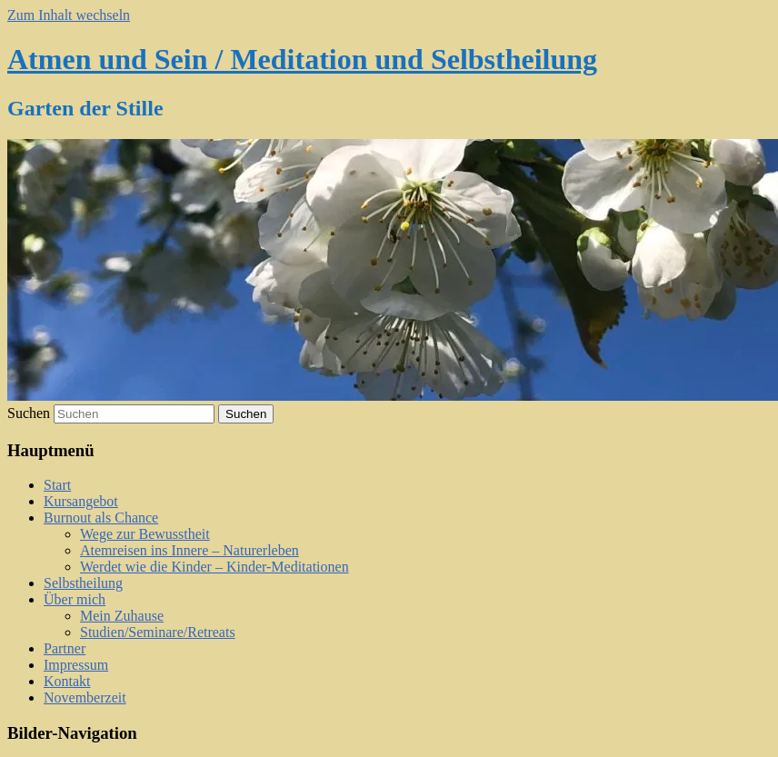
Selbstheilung (83, 583)
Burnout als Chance (101, 517)
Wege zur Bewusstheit (145, 534)
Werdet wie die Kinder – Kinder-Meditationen (214, 566)
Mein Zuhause (122, 615)
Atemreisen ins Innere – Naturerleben (189, 550)
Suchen (28, 413)
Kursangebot (81, 501)
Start (57, 485)
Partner (64, 648)
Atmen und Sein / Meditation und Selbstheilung (302, 59)
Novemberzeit (85, 697)
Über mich (74, 599)
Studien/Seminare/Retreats (157, 632)
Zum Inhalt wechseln (68, 15)
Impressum (76, 664)
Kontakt (67, 681)
